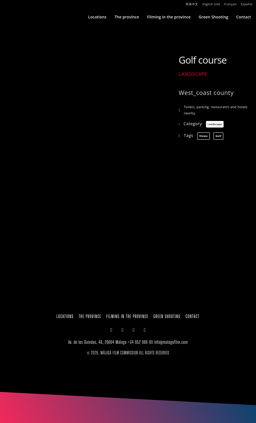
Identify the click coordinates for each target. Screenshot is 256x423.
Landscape (193, 74)
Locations (97, 17)
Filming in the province (169, 17)
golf (218, 136)
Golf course (203, 59)
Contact (243, 17)
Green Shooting (213, 17)
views (203, 136)
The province (126, 17)
